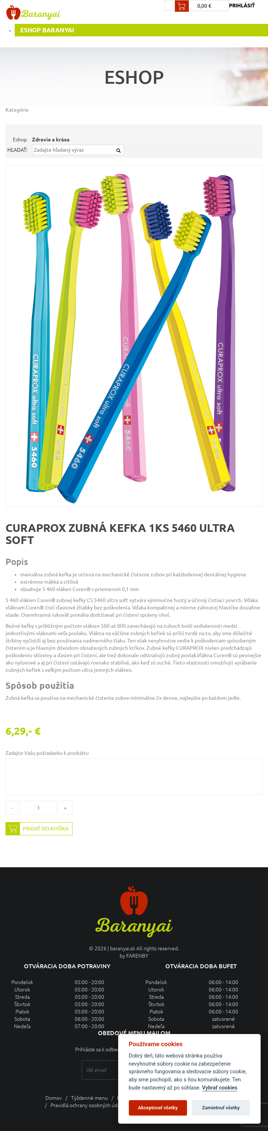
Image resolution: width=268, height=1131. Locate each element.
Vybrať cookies (219, 1088)
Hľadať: (17, 150)
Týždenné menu (89, 1098)
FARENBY (137, 956)
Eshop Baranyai (47, 29)
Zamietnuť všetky (221, 1107)
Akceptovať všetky (158, 1107)
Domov (53, 1098)
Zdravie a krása (51, 140)
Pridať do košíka (37, 828)
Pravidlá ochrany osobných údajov (88, 1105)
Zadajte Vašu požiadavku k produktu (47, 753)
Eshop (20, 140)
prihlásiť (242, 5)
